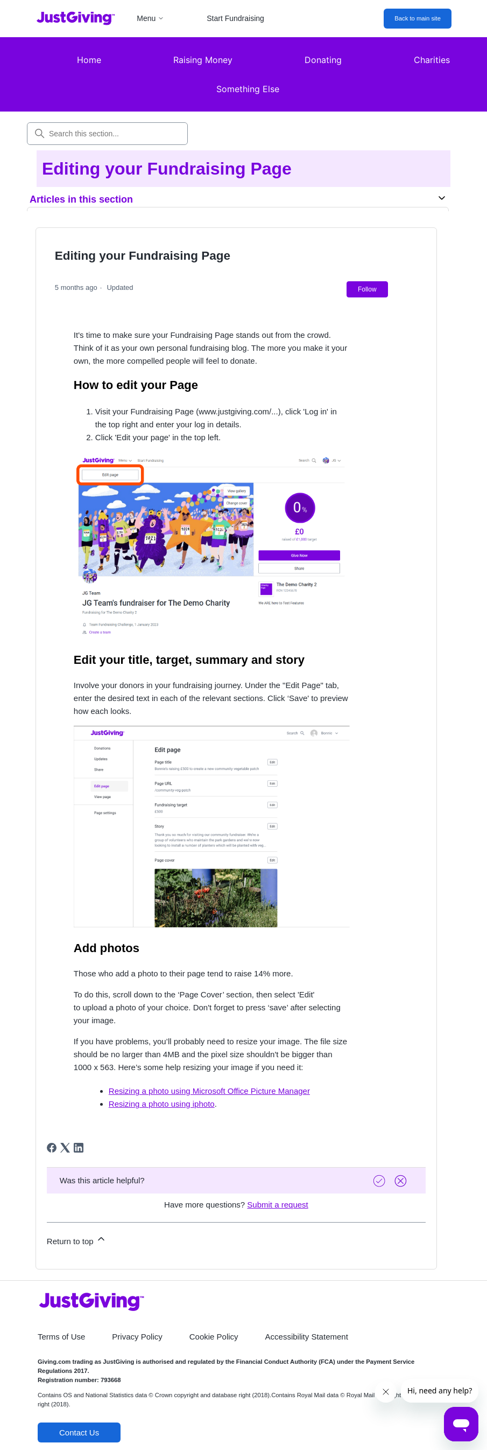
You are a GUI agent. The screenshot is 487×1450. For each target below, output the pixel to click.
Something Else (247, 89)
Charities (432, 59)
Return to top (77, 1239)
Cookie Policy (213, 1336)
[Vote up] (380, 1181)
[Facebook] (52, 1148)
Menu (150, 18)
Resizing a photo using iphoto (162, 1103)
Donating (323, 59)
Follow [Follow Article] (367, 289)
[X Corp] (65, 1148)
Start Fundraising (235, 18)
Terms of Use (61, 1336)
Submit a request (277, 1204)
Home (89, 59)
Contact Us (79, 1432)
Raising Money (202, 59)
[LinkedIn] (78, 1148)
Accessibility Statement (306, 1336)
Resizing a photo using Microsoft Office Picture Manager (209, 1090)
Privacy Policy (137, 1336)
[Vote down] (402, 1181)
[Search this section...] (107, 133)
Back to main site (417, 18)
